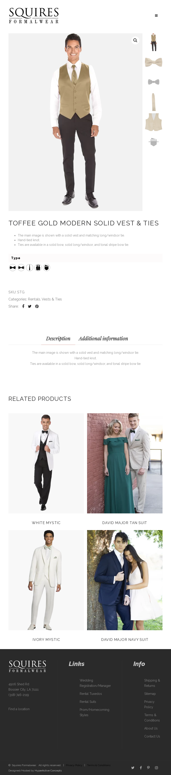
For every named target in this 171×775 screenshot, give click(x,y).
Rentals (34, 299)
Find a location (19, 709)
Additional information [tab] (103, 338)
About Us (151, 728)
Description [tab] (58, 338)
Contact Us (152, 736)
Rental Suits (88, 701)
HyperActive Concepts (48, 770)
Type (15, 258)
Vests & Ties (52, 299)
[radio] (12, 267)
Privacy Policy (74, 765)
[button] (135, 40)
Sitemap (150, 694)
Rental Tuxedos (91, 694)
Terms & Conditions (98, 765)
